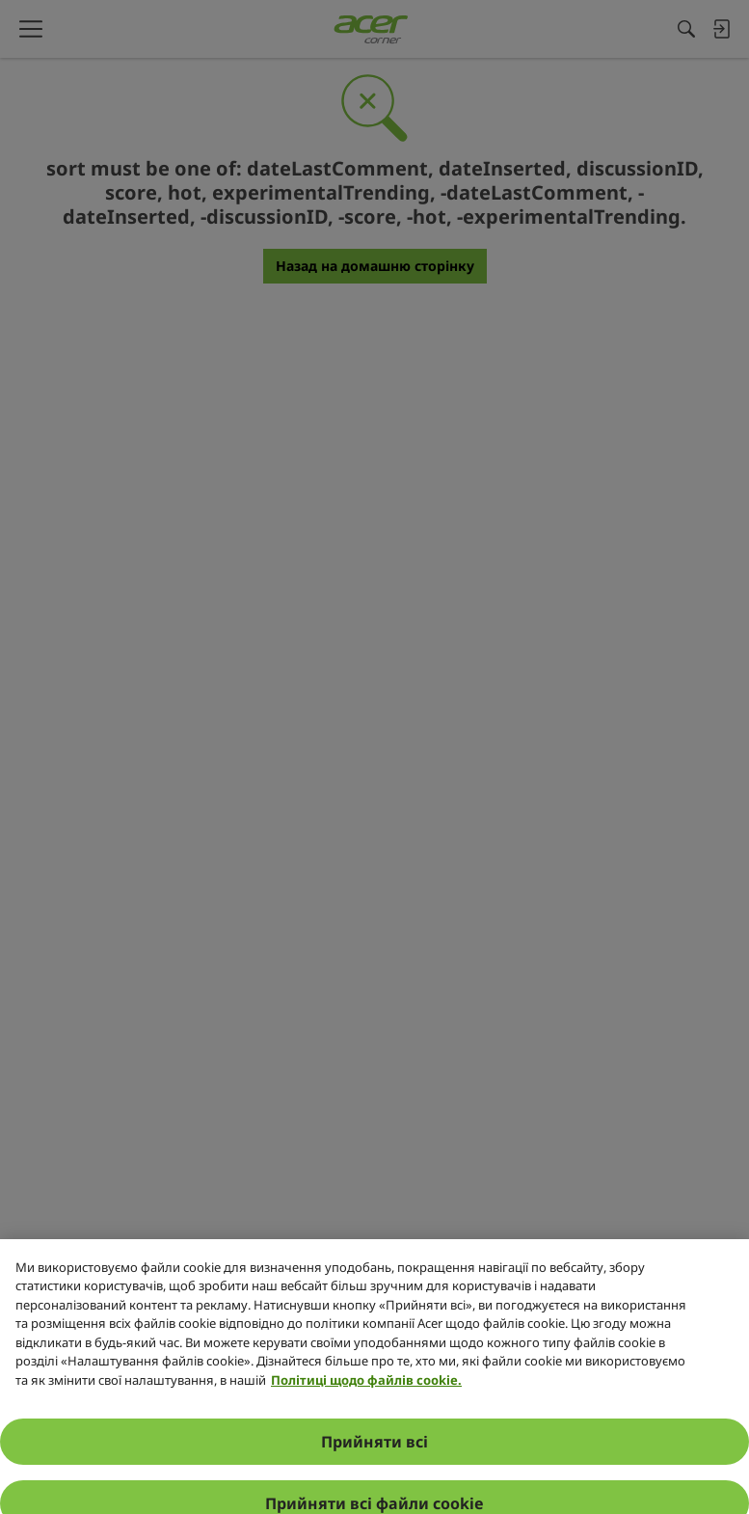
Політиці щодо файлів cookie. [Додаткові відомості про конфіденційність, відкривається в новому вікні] (366, 1446)
